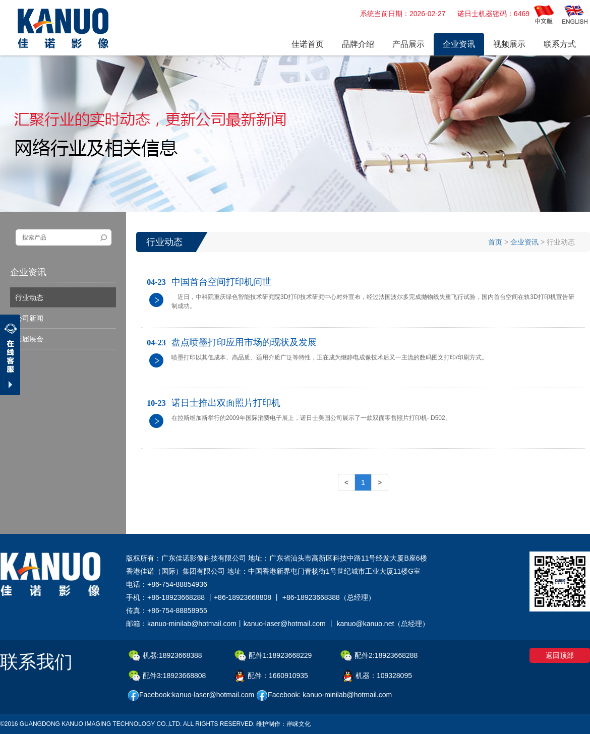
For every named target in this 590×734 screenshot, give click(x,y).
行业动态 (29, 297)
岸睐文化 (298, 723)
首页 (495, 242)
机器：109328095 (377, 676)
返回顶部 (560, 655)
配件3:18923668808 (167, 676)
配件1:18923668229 (273, 655)
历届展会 (29, 339)
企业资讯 (524, 242)
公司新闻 (29, 318)
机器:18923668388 (165, 655)
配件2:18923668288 (379, 655)
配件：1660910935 (271, 676)
